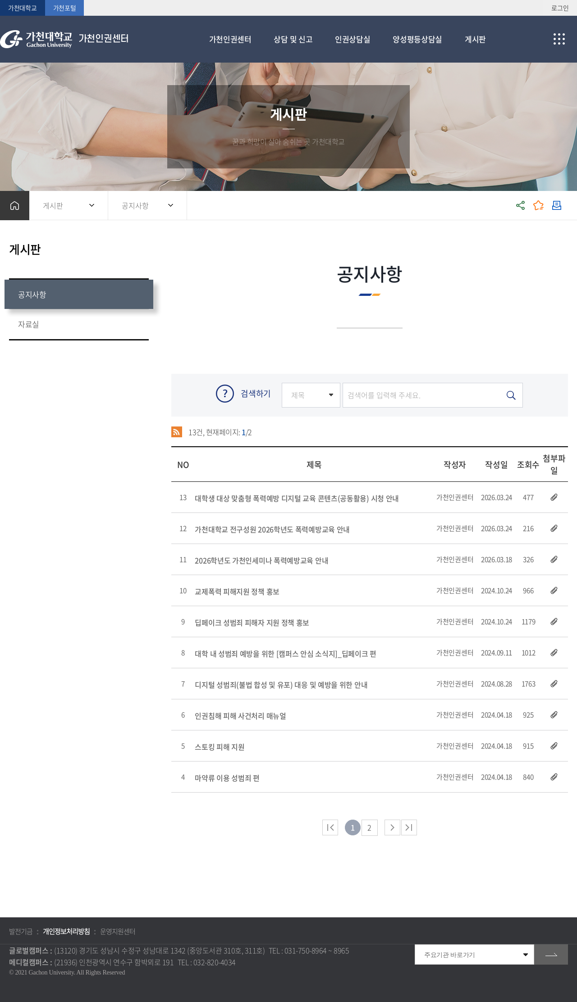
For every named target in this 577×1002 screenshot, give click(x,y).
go (551, 954)
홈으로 (14, 205)
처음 (330, 827)
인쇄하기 (557, 205)
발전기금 (20, 931)
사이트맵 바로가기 (559, 39)
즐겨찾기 (539, 205)
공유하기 (521, 205)
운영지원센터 (117, 931)
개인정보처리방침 (66, 931)
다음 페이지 (392, 827)
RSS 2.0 (177, 431)
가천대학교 (22, 7)
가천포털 (64, 7)
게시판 (53, 205)
